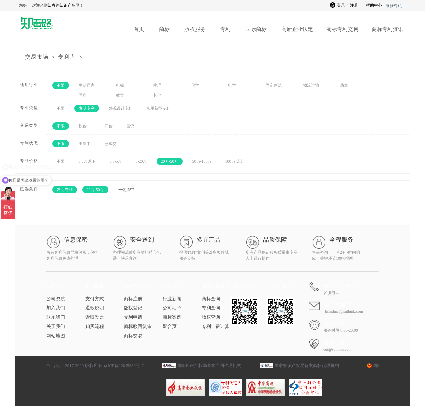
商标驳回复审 (138, 326)
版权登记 (133, 307)
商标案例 (172, 317)
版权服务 (195, 29)
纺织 (344, 85)
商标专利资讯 (387, 29)
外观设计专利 (120, 108)
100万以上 (234, 161)
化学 (195, 85)
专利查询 (211, 307)
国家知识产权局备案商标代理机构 (306, 365)
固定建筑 (274, 85)
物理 (157, 85)
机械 (120, 85)
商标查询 (211, 298)
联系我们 (55, 317)
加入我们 (55, 307)
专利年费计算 (215, 326)
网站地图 (55, 335)
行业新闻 (172, 298)
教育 (120, 95)
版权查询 (211, 317)
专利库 (67, 57)
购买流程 (94, 326)
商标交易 (133, 335)
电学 (232, 85)
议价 (83, 126)
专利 (225, 29)
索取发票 (94, 317)
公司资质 (55, 298)
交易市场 (37, 57)
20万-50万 (169, 161)
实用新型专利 (158, 108)
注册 (354, 5)
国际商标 (256, 29)
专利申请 (133, 317)
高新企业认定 (297, 29)
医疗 (83, 95)
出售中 (85, 143)
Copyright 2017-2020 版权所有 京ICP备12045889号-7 (95, 365)
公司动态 (172, 307)
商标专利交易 (342, 29)
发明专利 (87, 108)
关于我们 (55, 326)
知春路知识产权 (62, 5)
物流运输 (311, 85)
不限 (61, 85)
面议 (130, 126)
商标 (164, 29)
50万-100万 (202, 161)
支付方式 (94, 298)
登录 (341, 5)
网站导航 (396, 6)
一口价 (107, 126)
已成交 (111, 143)
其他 (157, 95)
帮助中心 (374, 5)
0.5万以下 (87, 161)
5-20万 (141, 161)
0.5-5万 (116, 161)
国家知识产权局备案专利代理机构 (209, 365)
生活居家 (87, 85)
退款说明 (94, 307)
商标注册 (133, 298)
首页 (139, 29)
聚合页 (170, 326)
